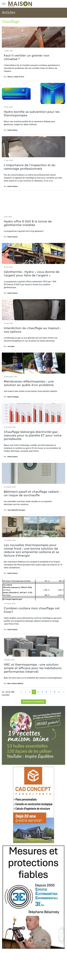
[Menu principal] (3, 3)
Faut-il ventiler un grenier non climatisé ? (26, 57)
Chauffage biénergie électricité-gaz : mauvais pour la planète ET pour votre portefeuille (33, 435)
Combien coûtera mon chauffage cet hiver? (32, 610)
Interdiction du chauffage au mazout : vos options (32, 329)
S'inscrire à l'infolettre (33, 701)
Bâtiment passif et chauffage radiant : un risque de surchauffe (32, 493)
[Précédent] (21, 692)
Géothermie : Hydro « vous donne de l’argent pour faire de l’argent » (31, 273)
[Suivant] (63, 692)
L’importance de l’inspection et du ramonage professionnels (29, 166)
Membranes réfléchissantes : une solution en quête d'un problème (29, 383)
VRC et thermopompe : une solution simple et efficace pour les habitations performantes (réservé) (32, 668)
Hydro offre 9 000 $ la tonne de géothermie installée (28, 223)
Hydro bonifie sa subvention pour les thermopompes (31, 113)
